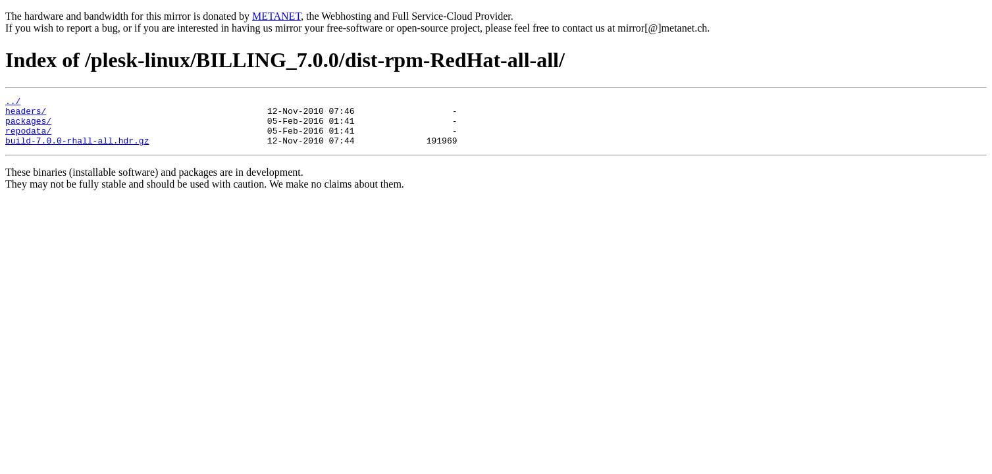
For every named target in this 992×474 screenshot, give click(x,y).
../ (12, 103)
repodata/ (28, 138)
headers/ (25, 114)
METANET (276, 16)
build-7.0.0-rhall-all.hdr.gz (77, 150)
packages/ (28, 126)
